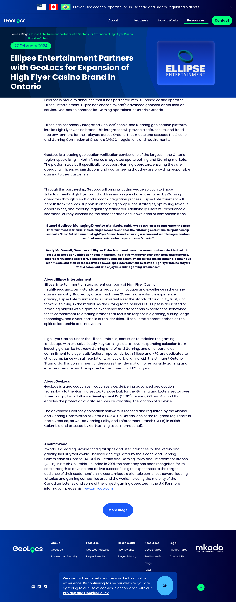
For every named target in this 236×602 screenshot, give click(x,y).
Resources (196, 20)
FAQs (148, 570)
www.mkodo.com (98, 488)
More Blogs (118, 510)
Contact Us (177, 556)
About (113, 20)
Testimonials (153, 556)
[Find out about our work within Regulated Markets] (118, 7)
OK (165, 585)
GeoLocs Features (97, 550)
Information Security (64, 556)
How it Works (168, 20)
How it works (126, 550)
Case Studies (153, 550)
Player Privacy (127, 556)
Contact (222, 20)
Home (14, 34)
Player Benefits (95, 556)
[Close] (230, 7)
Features (140, 20)
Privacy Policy (178, 550)
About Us (57, 550)
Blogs (24, 34)
